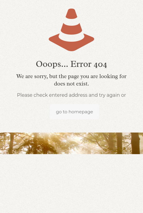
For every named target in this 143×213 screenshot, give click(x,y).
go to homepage (74, 111)
